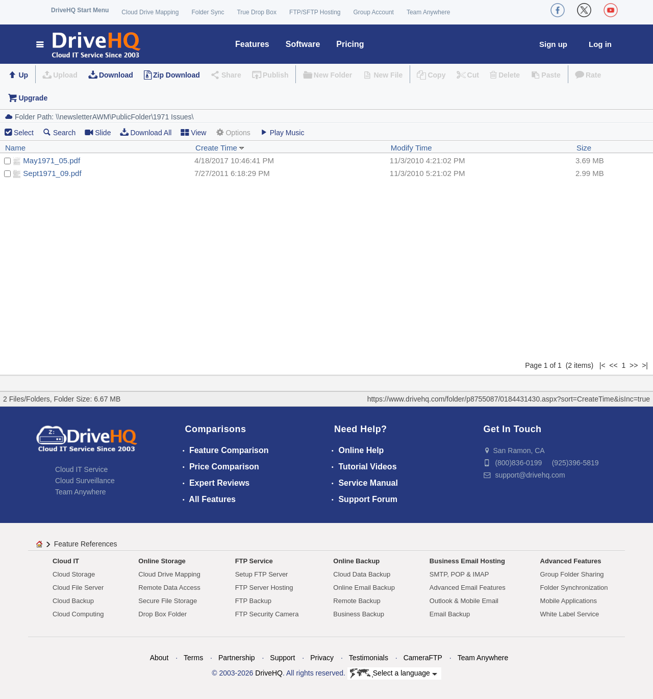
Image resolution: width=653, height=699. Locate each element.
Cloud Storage (74, 574)
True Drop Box (257, 12)
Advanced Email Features (468, 587)
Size (583, 147)
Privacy (322, 658)
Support (282, 658)
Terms (193, 658)
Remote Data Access (169, 587)
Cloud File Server (78, 587)
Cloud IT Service (81, 469)
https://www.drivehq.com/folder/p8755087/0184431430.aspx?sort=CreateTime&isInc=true (508, 399)
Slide (98, 132)
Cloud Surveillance (85, 481)
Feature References (85, 544)
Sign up (553, 44)
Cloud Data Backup (361, 574)
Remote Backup (357, 601)
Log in (600, 44)
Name (15, 147)
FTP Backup (253, 601)
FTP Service (254, 561)
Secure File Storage (167, 601)
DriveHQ (269, 673)
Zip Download (176, 75)
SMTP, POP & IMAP (459, 574)
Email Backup (450, 614)
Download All (145, 132)
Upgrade (32, 98)
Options (232, 132)
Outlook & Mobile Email (464, 601)
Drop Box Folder (162, 614)
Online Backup (356, 561)
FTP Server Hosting (264, 587)
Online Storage (161, 561)
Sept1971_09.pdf (52, 173)
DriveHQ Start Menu (80, 10)
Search (59, 132)
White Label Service (569, 614)
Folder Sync (207, 12)
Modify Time (411, 147)
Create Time (219, 147)
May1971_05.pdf (51, 160)
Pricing (350, 44)
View (193, 132)
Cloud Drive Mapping (150, 12)
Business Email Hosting (467, 561)
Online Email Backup (364, 587)
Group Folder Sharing (572, 574)
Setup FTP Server (261, 574)
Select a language (393, 673)
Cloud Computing (78, 614)
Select (24, 133)
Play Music (282, 132)
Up (23, 75)
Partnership (236, 658)
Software (303, 44)
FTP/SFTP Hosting (314, 12)
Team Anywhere (428, 12)
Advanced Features (570, 561)
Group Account (374, 12)
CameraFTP (423, 658)
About (159, 658)
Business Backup (358, 614)
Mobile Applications (568, 601)
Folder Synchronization (574, 587)
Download (116, 75)
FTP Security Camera (267, 614)
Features (252, 44)
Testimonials (368, 658)
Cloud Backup (73, 601)
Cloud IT (66, 561)
